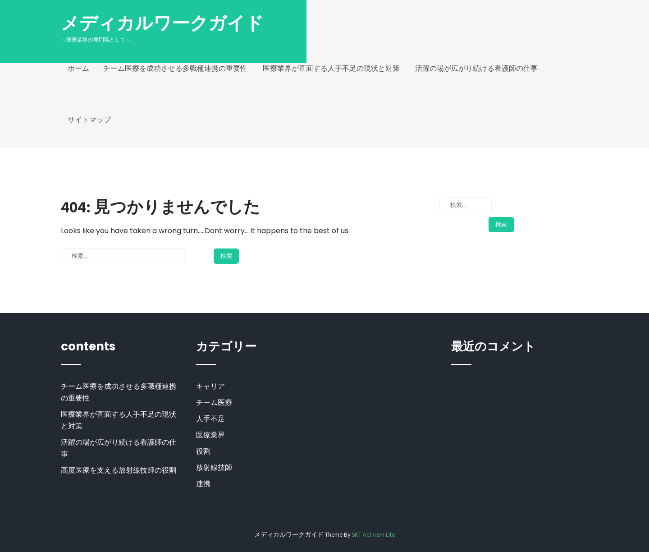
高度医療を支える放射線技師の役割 (118, 470)
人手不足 (210, 418)
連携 (203, 483)
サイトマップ (89, 120)
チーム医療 (214, 402)
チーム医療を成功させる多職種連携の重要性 (175, 68)
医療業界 (210, 435)
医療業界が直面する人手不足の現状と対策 (331, 68)
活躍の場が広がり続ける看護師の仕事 (476, 68)
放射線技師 (214, 467)
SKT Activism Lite (373, 534)
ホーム (78, 68)
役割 (203, 451)
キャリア (210, 386)
